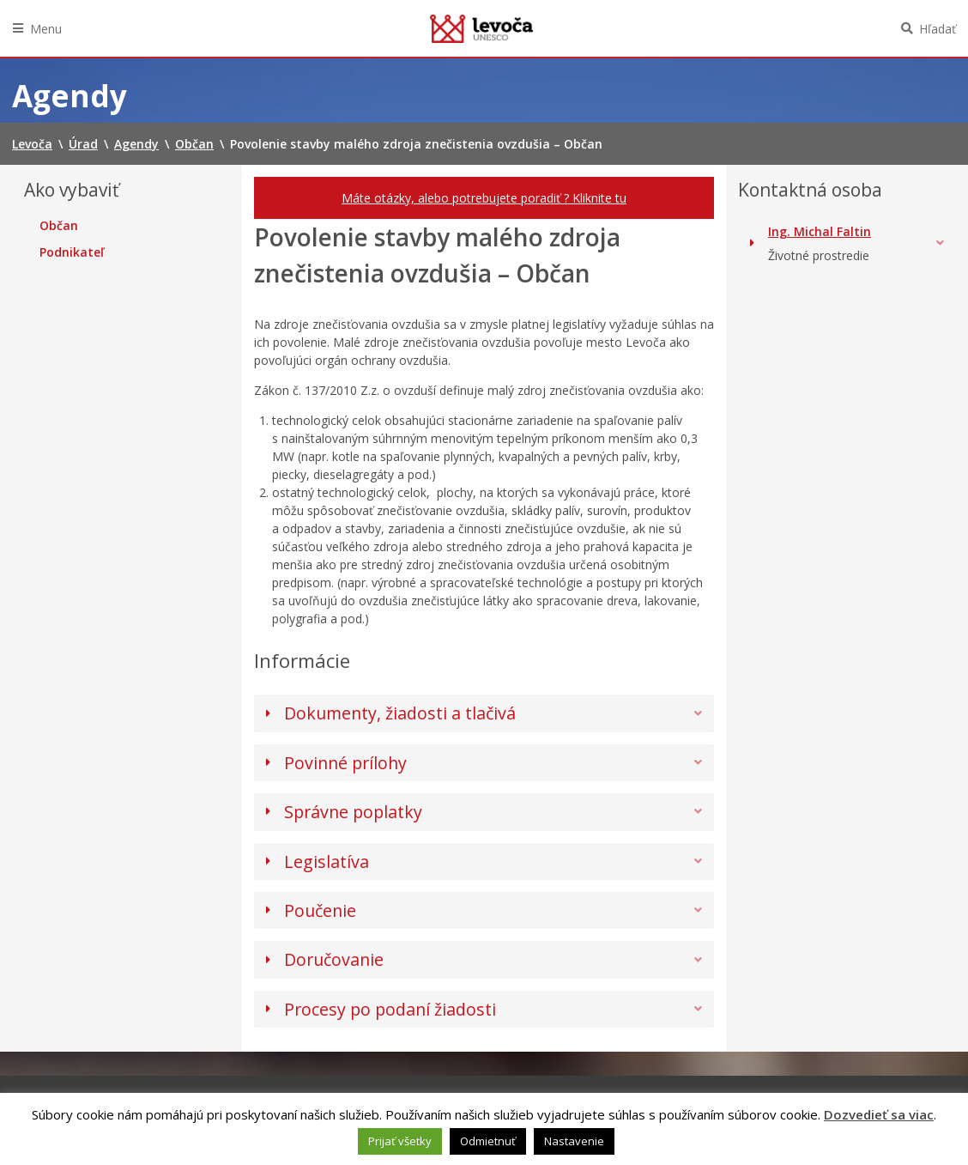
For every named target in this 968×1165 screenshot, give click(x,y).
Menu (46, 29)
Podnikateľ (71, 252)
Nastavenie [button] (574, 1141)
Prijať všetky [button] (400, 1141)
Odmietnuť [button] (488, 1141)
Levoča (481, 28)
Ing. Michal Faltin (819, 231)
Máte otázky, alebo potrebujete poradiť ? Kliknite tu (484, 198)
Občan (58, 226)
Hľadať (937, 29)
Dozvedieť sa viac (879, 1114)
